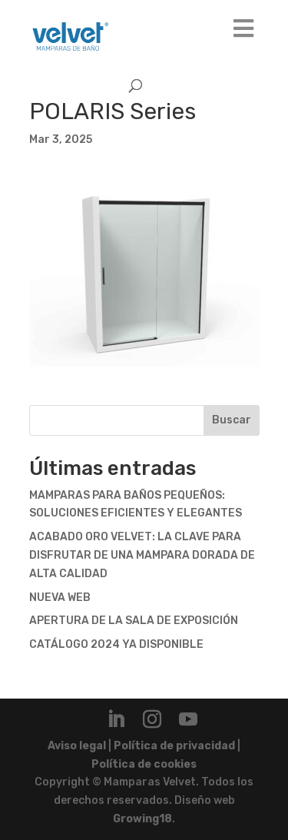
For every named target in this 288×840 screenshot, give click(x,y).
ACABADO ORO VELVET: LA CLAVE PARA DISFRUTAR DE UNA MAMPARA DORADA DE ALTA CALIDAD (142, 555)
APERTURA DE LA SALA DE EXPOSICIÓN (133, 620)
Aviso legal (77, 745)
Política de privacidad (174, 745)
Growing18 (142, 818)
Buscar (231, 420)
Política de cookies (144, 764)
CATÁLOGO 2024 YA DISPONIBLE (116, 644)
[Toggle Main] (244, 29)
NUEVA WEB (60, 597)
